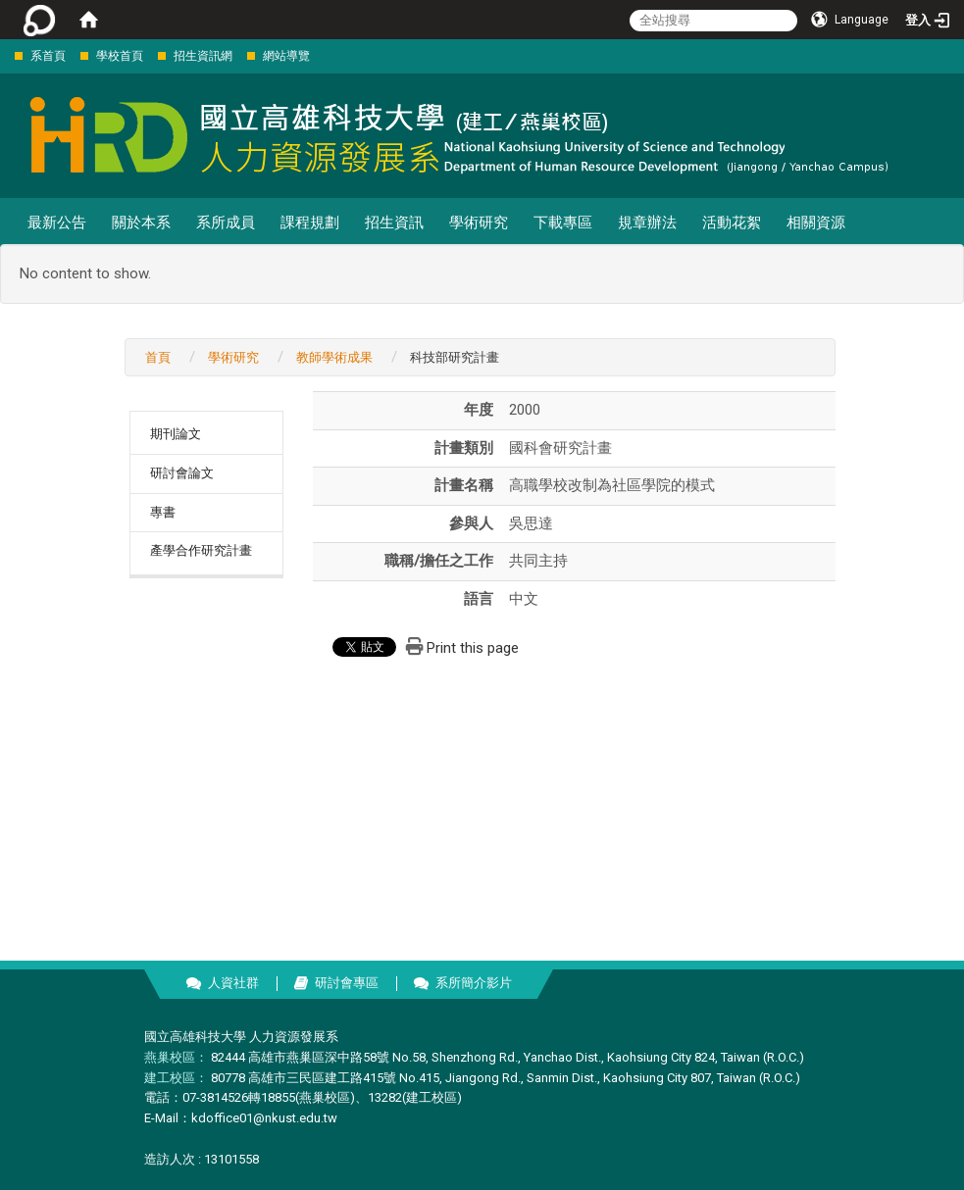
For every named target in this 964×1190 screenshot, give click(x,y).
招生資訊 (394, 222)
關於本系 (141, 222)
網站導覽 (286, 56)
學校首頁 (119, 56)
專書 (163, 512)
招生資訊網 (203, 56)
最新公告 (56, 222)
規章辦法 (647, 222)
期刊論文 (175, 433)
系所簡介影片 (473, 982)
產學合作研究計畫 (201, 550)
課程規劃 (309, 222)
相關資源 (815, 222)
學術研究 (478, 222)
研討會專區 (347, 982)
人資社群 (233, 982)
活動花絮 (731, 222)
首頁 (158, 357)
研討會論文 (182, 473)
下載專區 (562, 222)
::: (4, 55)
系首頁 (48, 56)
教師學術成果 (334, 357)
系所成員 (225, 222)
